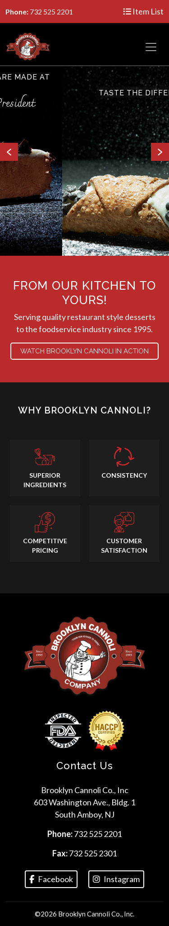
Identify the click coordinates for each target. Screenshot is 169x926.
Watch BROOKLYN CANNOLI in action (84, 351)
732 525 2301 (93, 853)
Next (160, 152)
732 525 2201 (98, 834)
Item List (143, 11)
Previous (9, 152)
